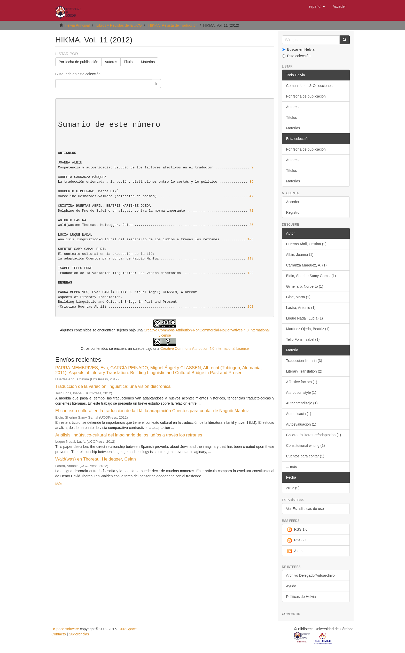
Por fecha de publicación (78, 62)
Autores (111, 62)
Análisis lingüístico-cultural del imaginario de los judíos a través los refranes (128, 435)
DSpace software (65, 629)
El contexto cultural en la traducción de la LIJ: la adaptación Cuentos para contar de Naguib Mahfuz (152, 410)
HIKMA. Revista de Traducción (173, 25)
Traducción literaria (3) (304, 361)
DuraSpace (128, 629)
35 (252, 182)
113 (250, 259)
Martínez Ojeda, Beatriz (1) (308, 329)
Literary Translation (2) (304, 371)
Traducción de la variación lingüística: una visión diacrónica (112, 386)
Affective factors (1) (301, 382)
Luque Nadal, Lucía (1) (304, 318)
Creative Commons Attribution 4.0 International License (204, 348)
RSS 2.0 (297, 540)
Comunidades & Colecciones (309, 86)
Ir (156, 83)
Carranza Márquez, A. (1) (306, 265)
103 (250, 239)
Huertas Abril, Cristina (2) (306, 244)
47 (252, 196)
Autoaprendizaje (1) (302, 403)
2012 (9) (293, 488)
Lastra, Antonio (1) (301, 308)
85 (252, 225)
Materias (148, 62)
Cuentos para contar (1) (305, 456)
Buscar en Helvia (298, 49)
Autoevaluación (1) (301, 424)
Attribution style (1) (301, 392)
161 (250, 307)
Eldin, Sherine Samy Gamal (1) (311, 276)
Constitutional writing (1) (305, 445)
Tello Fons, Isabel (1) (303, 339)
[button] (317, 6)
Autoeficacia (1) (298, 414)
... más (291, 467)
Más (58, 484)
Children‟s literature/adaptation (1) (313, 435)
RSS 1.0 (297, 529)
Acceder (292, 202)
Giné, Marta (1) (298, 297)
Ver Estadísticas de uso (305, 509)
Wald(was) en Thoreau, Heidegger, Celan (95, 459)
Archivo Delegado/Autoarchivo (310, 575)
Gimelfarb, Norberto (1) (304, 286)
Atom (294, 551)
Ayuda (291, 586)
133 (250, 273)
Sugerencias (79, 634)
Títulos (129, 62)
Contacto (58, 634)
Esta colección (296, 56)
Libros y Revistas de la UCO (119, 25)
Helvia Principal (77, 25)
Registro (293, 212)
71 (252, 211)
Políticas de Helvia (301, 597)
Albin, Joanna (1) (300, 255)
